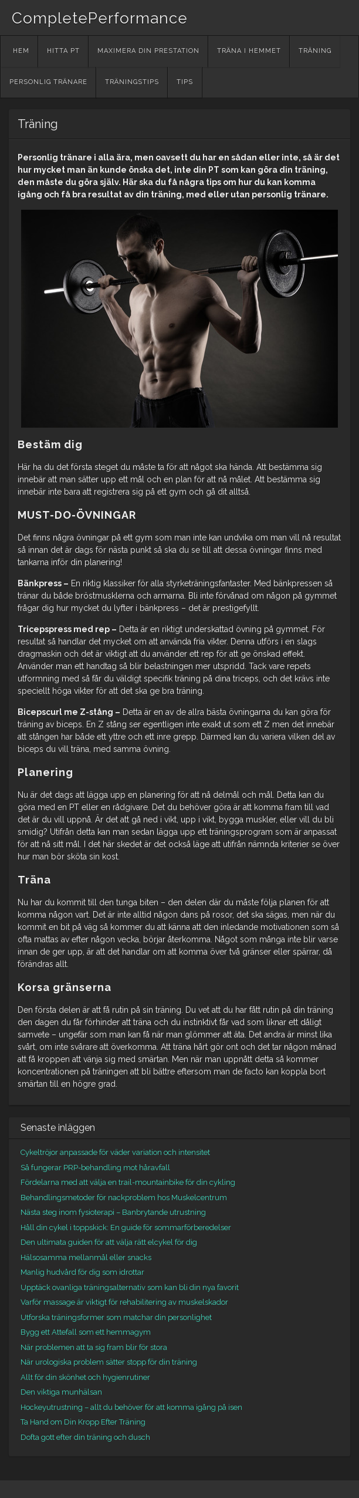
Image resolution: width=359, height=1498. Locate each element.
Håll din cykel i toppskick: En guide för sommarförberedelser (126, 1227)
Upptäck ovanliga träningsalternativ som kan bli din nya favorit (130, 1287)
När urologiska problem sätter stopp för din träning (109, 1362)
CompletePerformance (100, 18)
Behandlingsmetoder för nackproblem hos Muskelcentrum (124, 1197)
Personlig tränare (48, 82)
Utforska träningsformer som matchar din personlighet (116, 1317)
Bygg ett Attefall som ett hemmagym (86, 1332)
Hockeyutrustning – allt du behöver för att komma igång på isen (131, 1407)
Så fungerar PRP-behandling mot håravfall (95, 1167)
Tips (185, 82)
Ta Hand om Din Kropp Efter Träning (83, 1422)
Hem (21, 51)
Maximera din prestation (148, 51)
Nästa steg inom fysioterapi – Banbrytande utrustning (113, 1212)
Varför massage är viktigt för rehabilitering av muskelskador (124, 1302)
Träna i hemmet (249, 51)
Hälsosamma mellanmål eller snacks (86, 1257)
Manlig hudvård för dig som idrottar (82, 1272)
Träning (315, 51)
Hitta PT (63, 51)
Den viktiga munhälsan (61, 1392)
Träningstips (132, 82)
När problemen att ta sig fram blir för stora (94, 1347)
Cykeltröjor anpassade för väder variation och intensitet (115, 1152)
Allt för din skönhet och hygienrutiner (85, 1377)
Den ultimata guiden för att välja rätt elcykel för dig (109, 1242)
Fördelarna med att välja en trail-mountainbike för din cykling (128, 1182)
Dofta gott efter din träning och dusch (85, 1437)
